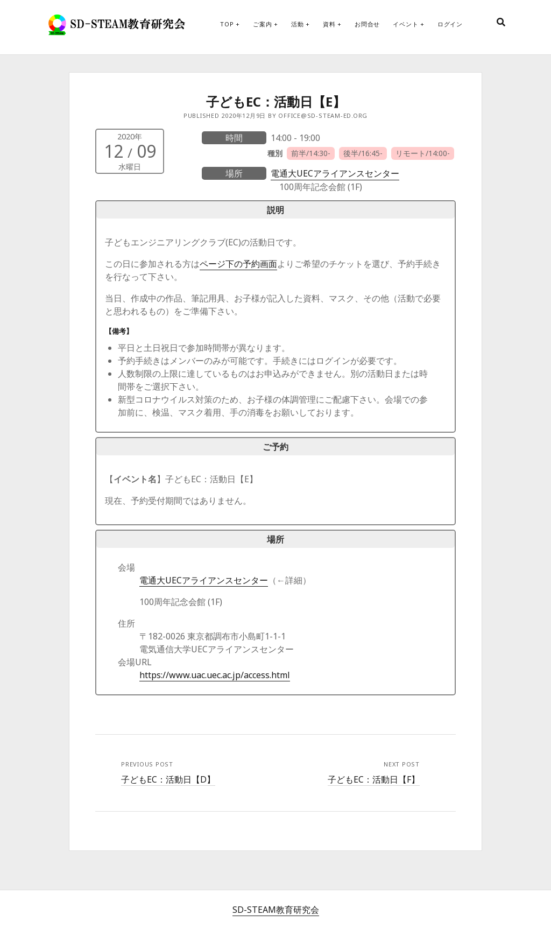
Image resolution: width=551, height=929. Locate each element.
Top (227, 24)
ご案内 (262, 24)
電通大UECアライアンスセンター (335, 173)
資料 (329, 24)
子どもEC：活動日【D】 (168, 779)
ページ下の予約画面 (238, 264)
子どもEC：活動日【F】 (374, 779)
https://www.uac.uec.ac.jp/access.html (214, 675)
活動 (297, 24)
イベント (405, 24)
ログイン (450, 24)
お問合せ (367, 24)
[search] (501, 22)
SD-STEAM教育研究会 (275, 910)
